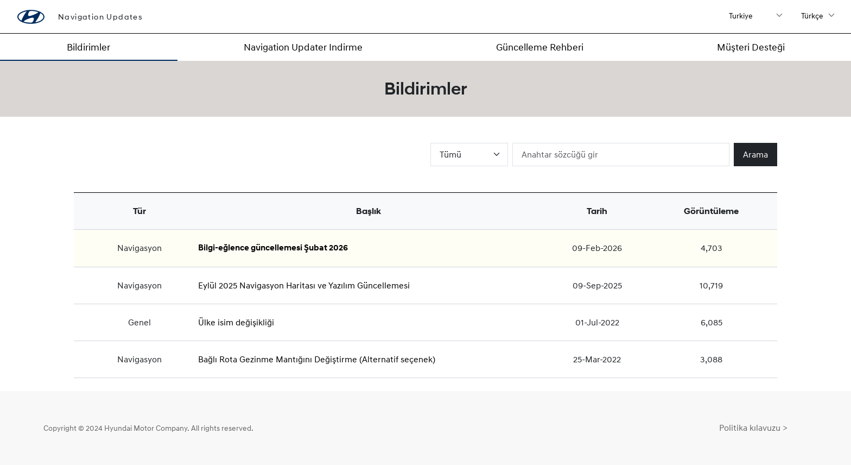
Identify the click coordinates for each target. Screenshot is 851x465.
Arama (755, 154)
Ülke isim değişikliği (236, 322)
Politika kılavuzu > (753, 427)
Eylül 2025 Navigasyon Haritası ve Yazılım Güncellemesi (304, 285)
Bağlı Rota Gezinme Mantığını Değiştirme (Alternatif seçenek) (316, 359)
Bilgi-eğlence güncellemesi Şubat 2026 (273, 247)
